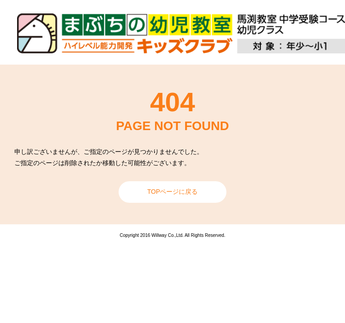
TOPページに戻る (172, 191)
